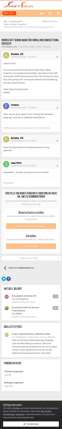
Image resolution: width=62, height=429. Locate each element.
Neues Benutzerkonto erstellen (31, 226)
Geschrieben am (23, 57)
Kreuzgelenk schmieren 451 (24, 296)
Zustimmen (31, 424)
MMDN (19, 314)
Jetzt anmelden (31, 246)
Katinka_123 (11, 47)
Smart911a (16, 162)
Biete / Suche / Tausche (40, 47)
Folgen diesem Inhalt (29, 258)
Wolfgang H (21, 337)
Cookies (16, 408)
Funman (15, 104)
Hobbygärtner (22, 299)
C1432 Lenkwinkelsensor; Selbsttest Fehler (31, 334)
